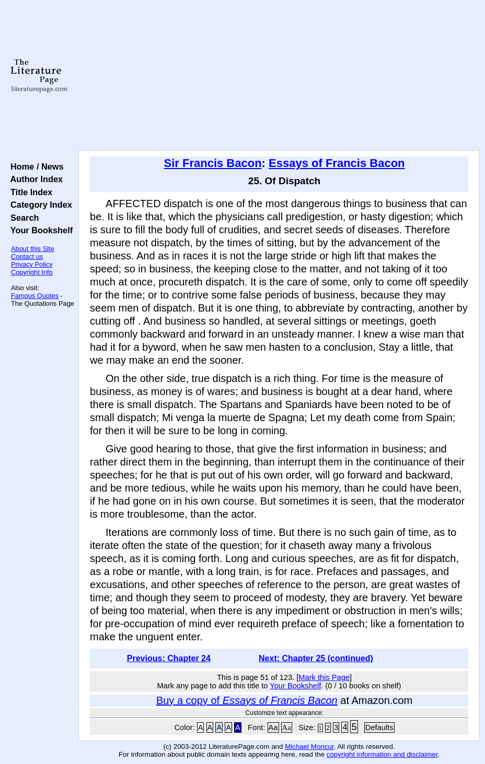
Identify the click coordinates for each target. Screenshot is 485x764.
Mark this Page (324, 677)
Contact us (27, 256)
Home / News (35, 166)
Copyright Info (32, 272)
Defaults (379, 727)
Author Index (34, 179)
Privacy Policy (32, 264)
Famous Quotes (35, 296)
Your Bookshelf (39, 230)
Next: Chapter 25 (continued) (316, 658)
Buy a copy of (247, 700)
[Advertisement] (279, 76)
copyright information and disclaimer (382, 754)
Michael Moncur (309, 746)
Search (22, 217)
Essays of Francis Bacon (337, 163)
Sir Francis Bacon (213, 163)
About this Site (32, 249)
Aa (273, 727)
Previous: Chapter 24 (169, 658)
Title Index (29, 192)
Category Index (39, 204)
